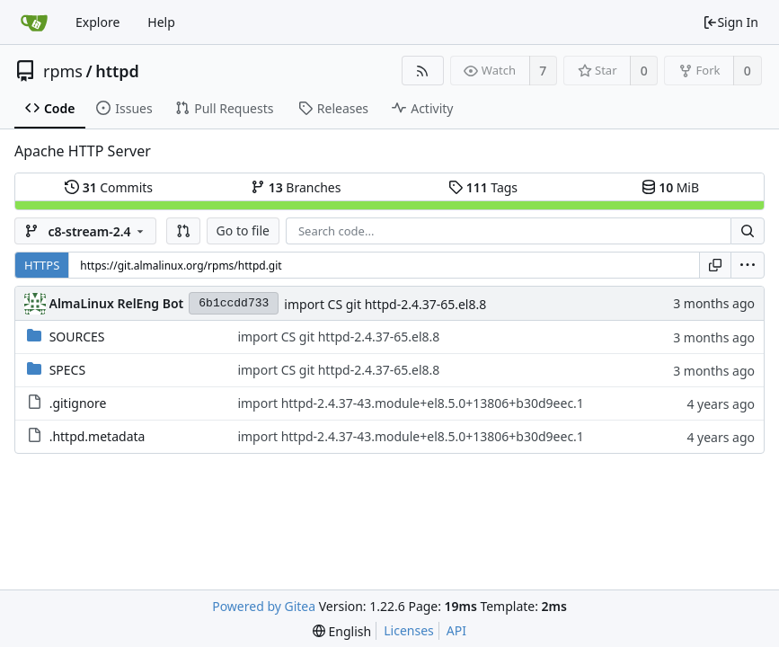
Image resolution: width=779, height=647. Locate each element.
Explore (97, 22)
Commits (109, 187)
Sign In (730, 22)
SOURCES (77, 336)
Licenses (409, 630)
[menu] (747, 265)
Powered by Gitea (263, 606)
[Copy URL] (715, 265)
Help (161, 22)
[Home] (34, 22)
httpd (117, 71)
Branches (296, 187)
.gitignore (78, 403)
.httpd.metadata (97, 436)
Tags (483, 187)
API (456, 630)
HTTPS (41, 265)
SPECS (67, 369)
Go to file (243, 230)
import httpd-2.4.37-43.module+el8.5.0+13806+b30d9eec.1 (410, 403)
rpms (63, 71)
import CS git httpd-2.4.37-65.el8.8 (385, 304)
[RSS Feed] (423, 70)
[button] (183, 230)
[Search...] (747, 230)
